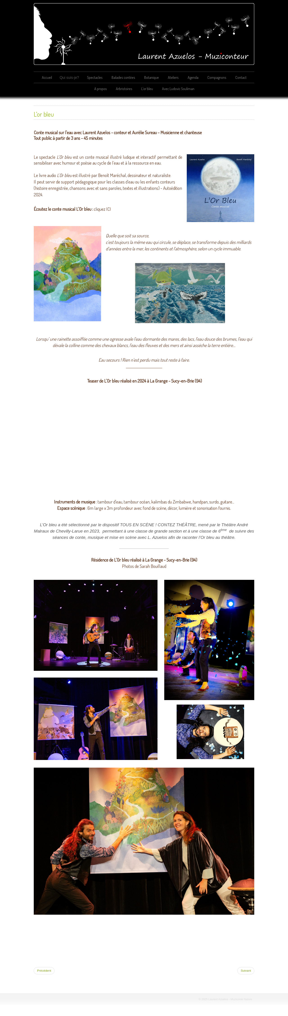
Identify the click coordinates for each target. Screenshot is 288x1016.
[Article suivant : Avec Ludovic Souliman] (245, 970)
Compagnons (216, 77)
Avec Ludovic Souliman (178, 88)
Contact (241, 77)
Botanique (151, 77)
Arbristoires (124, 88)
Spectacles (95, 77)
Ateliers (173, 77)
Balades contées (123, 77)
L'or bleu (147, 88)
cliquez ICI (102, 209)
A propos (100, 88)
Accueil (47, 77)
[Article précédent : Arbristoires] (44, 970)
